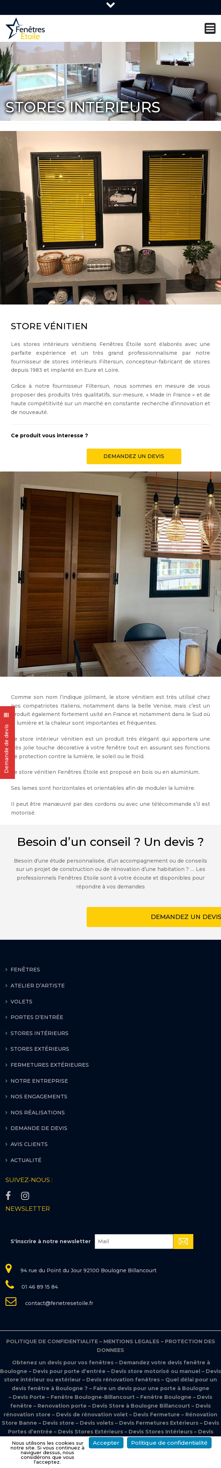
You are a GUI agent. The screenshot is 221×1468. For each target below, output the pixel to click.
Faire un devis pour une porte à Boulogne (151, 1388)
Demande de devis (39, 1128)
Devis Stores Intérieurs (161, 1431)
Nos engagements (39, 1096)
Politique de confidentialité (169, 1442)
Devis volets (97, 1423)
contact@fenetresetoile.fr (58, 1303)
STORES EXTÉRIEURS (40, 1049)
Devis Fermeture (156, 1414)
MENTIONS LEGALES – (134, 1341)
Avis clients (29, 1144)
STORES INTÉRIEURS (39, 1033)
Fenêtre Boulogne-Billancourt (93, 1397)
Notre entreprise (39, 1081)
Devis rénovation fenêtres (123, 1379)
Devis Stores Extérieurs (90, 1431)
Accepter (106, 1442)
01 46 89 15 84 (39, 1287)
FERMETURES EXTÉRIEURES (50, 1065)
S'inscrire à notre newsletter (51, 1241)
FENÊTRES (25, 969)
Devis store (58, 1423)
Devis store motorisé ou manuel (156, 1371)
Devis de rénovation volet (92, 1414)
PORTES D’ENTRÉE (37, 1017)
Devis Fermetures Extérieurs (158, 1423)
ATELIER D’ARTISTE (38, 985)
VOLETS (21, 1001)
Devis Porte (29, 1397)
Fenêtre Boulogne (166, 1397)
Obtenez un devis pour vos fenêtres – (65, 1362)
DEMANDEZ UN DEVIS (133, 456)
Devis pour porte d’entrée (70, 1371)
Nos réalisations (38, 1112)
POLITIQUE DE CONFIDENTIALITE (54, 1341)
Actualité (26, 1160)
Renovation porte (63, 1406)
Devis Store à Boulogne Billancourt (142, 1406)
